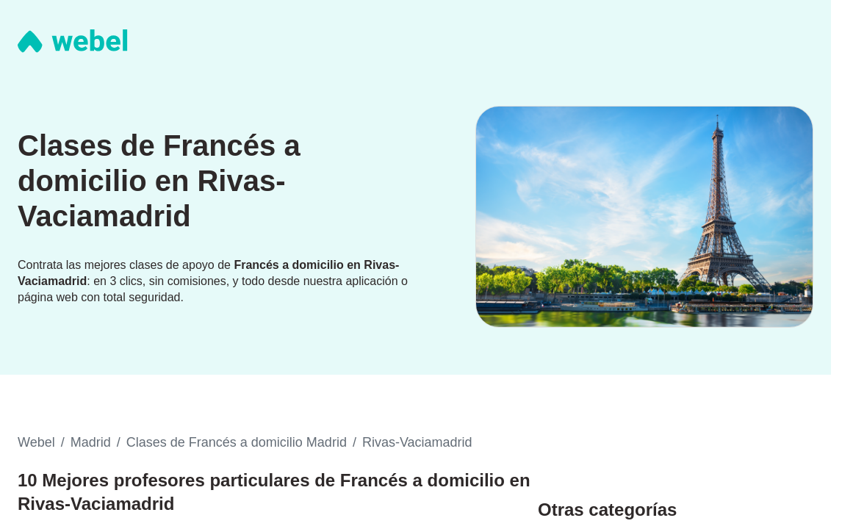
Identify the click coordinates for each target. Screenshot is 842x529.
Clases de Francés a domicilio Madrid (236, 442)
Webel (36, 442)
